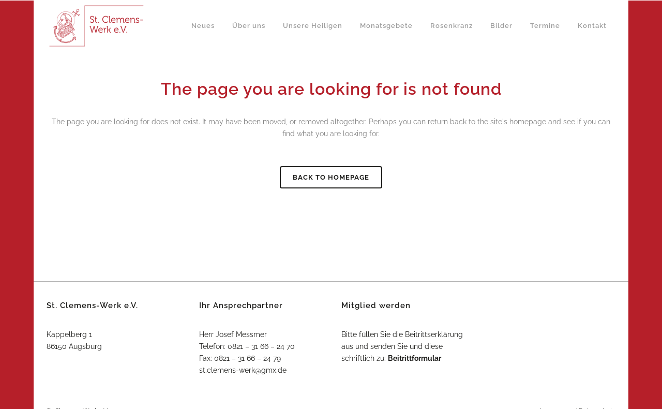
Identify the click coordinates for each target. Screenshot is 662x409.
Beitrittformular (414, 358)
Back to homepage (331, 177)
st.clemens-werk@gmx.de (243, 370)
